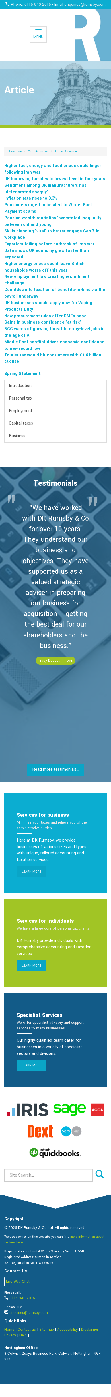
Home (9, 1329)
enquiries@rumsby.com (85, 4)
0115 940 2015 (37, 4)
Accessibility (67, 1329)
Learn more (31, 872)
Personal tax (20, 398)
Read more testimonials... (55, 769)
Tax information (38, 152)
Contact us (27, 1329)
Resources (15, 152)
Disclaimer (89, 1329)
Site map (46, 1329)
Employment (20, 411)
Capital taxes (21, 423)
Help (23, 1335)
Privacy (10, 1335)
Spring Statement (66, 152)
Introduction (20, 386)
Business (17, 436)
